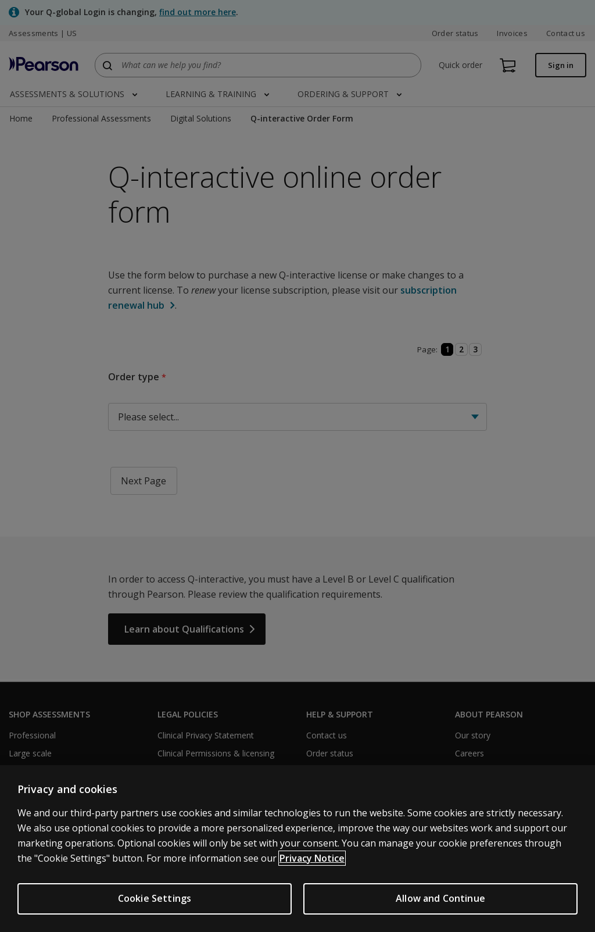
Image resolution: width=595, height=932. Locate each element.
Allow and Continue (440, 898)
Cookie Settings (154, 898)
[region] (297, 848)
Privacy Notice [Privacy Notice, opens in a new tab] (312, 858)
